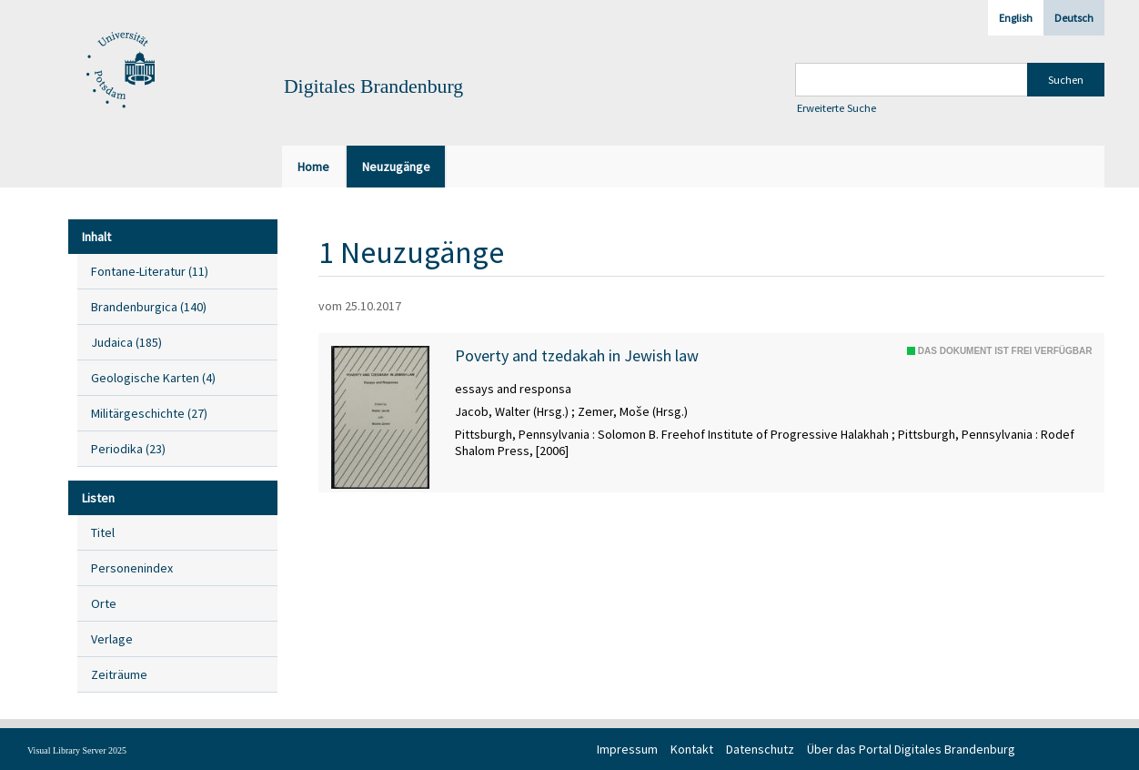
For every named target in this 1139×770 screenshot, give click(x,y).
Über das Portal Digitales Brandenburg (911, 749)
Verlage (112, 639)
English (1016, 18)
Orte (103, 603)
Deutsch (1074, 18)
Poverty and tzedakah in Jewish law (577, 356)
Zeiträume (119, 674)
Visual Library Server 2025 (76, 750)
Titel (103, 532)
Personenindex (132, 568)
